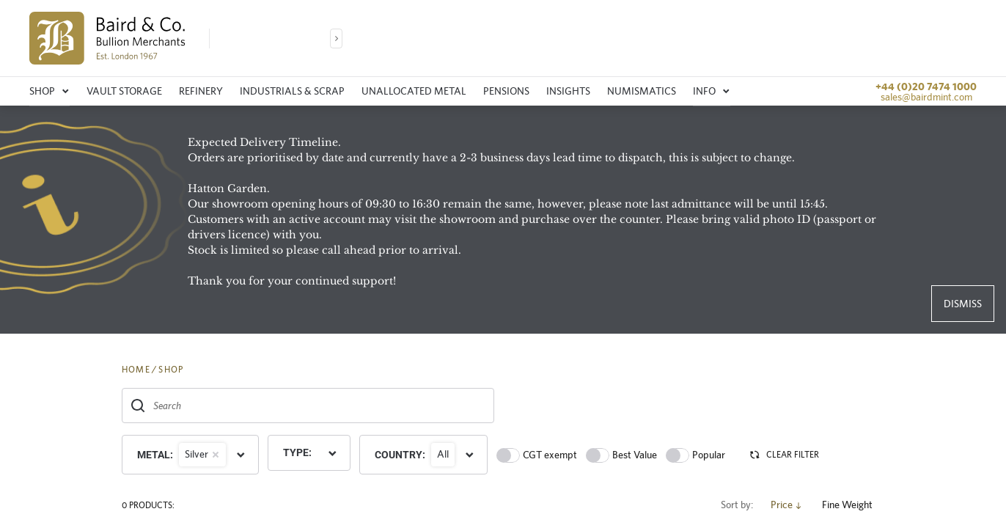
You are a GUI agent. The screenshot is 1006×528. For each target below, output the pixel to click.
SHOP (170, 369)
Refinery (201, 91)
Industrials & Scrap (292, 91)
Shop (49, 91)
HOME (136, 369)
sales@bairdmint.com (926, 97)
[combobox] (308, 405)
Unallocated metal (413, 91)
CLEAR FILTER (784, 455)
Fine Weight (853, 505)
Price (787, 505)
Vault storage (124, 91)
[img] (107, 38)
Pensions (506, 91)
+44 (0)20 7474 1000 (926, 86)
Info (711, 91)
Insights (568, 91)
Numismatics (641, 91)
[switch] (508, 455)
